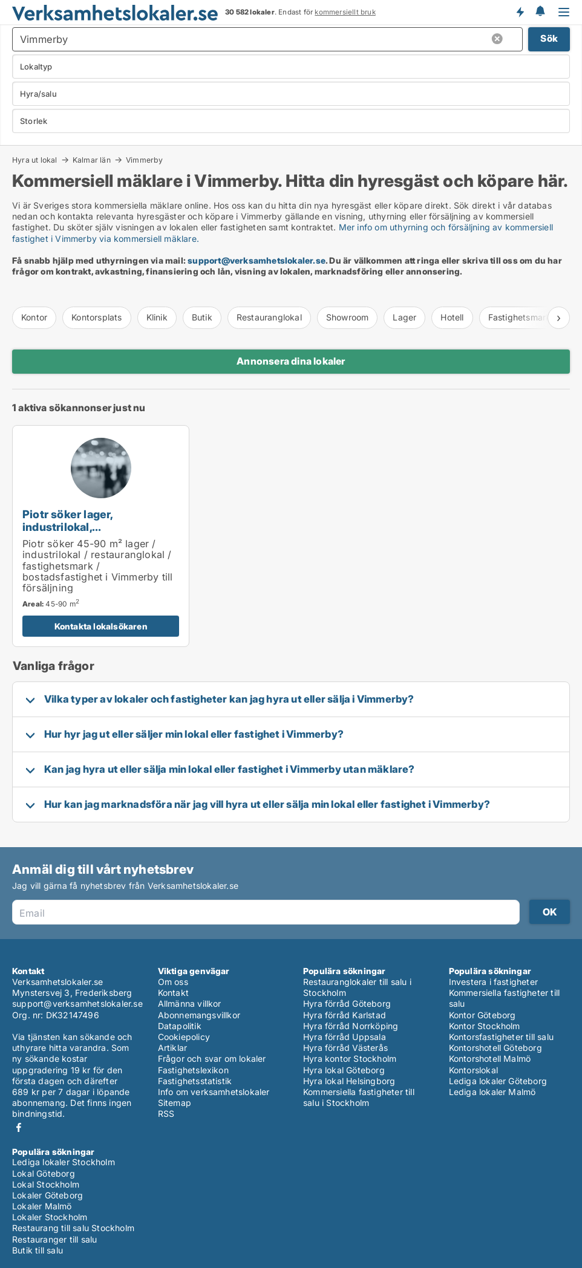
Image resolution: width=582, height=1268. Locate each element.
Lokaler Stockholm (49, 1217)
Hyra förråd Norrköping (350, 1026)
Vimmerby (144, 160)
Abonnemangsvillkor (199, 1015)
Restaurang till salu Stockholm (73, 1228)
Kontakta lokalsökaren (101, 626)
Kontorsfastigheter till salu (501, 1037)
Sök (549, 38)
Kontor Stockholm (484, 1026)
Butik (202, 317)
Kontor (34, 317)
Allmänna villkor (189, 1003)
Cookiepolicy (184, 1037)
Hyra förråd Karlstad (344, 1015)
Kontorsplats (96, 317)
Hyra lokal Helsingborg (349, 1081)
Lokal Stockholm (45, 1184)
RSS (166, 1113)
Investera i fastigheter (493, 982)
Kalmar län (92, 159)
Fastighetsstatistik (195, 1081)
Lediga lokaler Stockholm (63, 1162)
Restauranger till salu (54, 1239)
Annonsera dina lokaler (291, 361)
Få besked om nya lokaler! (519, 12)
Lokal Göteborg (43, 1173)
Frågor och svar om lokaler (212, 1058)
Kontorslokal (473, 1070)
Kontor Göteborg (482, 1015)
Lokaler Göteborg (47, 1195)
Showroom (347, 317)
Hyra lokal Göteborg (344, 1070)
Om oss (173, 982)
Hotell (451, 317)
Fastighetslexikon (193, 1070)
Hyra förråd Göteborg (347, 1003)
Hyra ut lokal (34, 159)
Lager (404, 317)
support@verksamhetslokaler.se (256, 260)
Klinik (157, 317)
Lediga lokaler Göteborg (498, 1081)
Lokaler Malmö (42, 1206)
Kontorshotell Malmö (490, 1058)
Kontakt (173, 992)
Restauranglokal (269, 317)
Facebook (18, 1127)
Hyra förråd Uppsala (344, 1037)
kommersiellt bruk (345, 12)
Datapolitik (179, 1026)
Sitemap (174, 1102)
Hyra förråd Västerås (345, 1047)
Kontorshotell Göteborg (495, 1047)
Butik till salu (37, 1250)
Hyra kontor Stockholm (349, 1058)
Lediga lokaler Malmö (492, 1092)
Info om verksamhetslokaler (214, 1092)
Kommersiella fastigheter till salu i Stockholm (358, 1097)
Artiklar (173, 1047)
